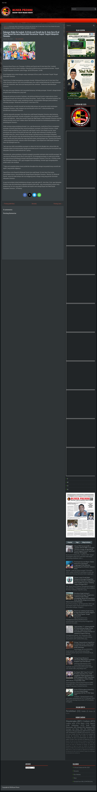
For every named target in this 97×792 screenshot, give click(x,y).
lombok (81, 751)
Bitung (79, 727)
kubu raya (75, 751)
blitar (84, 734)
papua (86, 751)
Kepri (74, 746)
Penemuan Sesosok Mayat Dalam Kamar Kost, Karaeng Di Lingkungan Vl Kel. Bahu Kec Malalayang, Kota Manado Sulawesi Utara (84, 565)
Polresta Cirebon (90, 731)
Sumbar (79, 749)
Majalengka (71, 721)
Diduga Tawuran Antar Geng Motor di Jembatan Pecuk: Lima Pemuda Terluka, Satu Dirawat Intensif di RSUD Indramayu (84, 644)
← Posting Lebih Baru (9, 204)
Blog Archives (86, 542)
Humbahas (68, 746)
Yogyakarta (85, 749)
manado (79, 732)
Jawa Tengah (71, 734)
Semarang (71, 732)
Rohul (83, 723)
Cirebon (86, 721)
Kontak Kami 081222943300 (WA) (83, 781)
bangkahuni (92, 749)
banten (91, 737)
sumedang (76, 736)
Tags (77, 542)
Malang (91, 746)
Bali (92, 739)
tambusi (76, 753)
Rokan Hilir (68, 749)
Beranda (34, 204)
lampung (87, 739)
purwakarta (70, 753)
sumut (73, 744)
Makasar (91, 741)
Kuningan (68, 729)
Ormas (91, 711)
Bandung (89, 727)
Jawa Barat (78, 741)
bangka (68, 736)
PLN (67, 713)
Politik (83, 711)
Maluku (67, 747)
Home (5, 26)
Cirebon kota (70, 723)
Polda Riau (73, 747)
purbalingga (92, 751)
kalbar (67, 739)
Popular (70, 542)
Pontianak (91, 747)
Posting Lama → (58, 204)
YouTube (4, 3)
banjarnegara (82, 737)
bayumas (69, 751)
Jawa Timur (74, 739)
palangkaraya (78, 731)
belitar (84, 736)
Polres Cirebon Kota (82, 747)
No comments (19, 39)
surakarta (90, 734)
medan (88, 742)
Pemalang (68, 737)
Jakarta (92, 723)
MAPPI (85, 746)
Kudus (80, 746)
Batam (67, 741)
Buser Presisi (15, 787)
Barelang (79, 744)
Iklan (75, 778)
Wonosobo (69, 727)
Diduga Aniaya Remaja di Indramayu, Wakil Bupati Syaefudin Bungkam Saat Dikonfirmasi (84, 659)
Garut (75, 737)
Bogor (91, 736)
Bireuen (85, 744)
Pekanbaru (69, 731)
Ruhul (80, 739)
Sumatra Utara (69, 742)
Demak (91, 744)
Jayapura (85, 741)
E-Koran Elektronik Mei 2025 (82, 767)
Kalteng (89, 729)
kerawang (83, 742)
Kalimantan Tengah (90, 732)
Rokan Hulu (79, 729)
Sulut (74, 749)
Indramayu (75, 725)
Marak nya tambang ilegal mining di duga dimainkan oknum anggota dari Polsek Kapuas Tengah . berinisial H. (84, 613)
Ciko (72, 741)
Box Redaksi (77, 774)
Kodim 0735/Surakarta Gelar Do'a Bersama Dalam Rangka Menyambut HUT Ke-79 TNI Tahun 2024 (84, 692)
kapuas (77, 742)
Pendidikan (71, 711)
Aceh (87, 725)
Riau (79, 734)
